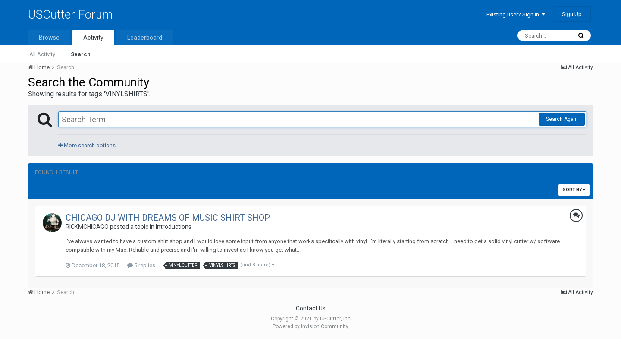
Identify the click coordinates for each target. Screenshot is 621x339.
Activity (93, 37)
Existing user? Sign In (515, 14)
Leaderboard (144, 37)
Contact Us (311, 308)
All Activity (42, 54)
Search (81, 54)
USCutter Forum (70, 14)
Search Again (562, 119)
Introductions (173, 226)
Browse (49, 37)
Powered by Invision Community (310, 326)
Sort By (574, 189)
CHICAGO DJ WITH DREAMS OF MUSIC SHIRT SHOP (168, 217)
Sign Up (572, 14)
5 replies (141, 265)
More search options (87, 145)
